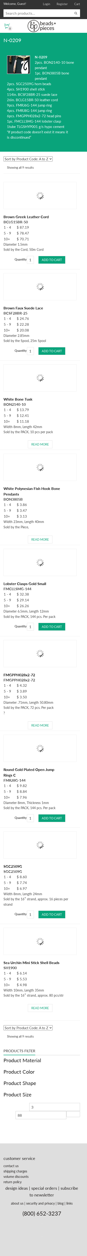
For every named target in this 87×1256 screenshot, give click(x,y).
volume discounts (16, 1177)
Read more (40, 444)
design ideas (16, 1188)
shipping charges (15, 1171)
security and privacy (40, 1203)
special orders (44, 1188)
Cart (77, 4)
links (69, 1203)
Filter (73, 1114)
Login (46, 4)
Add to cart (52, 260)
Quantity (21, 259)
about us (17, 1203)
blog (61, 1203)
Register (62, 4)
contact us (11, 1166)
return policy (12, 1182)
